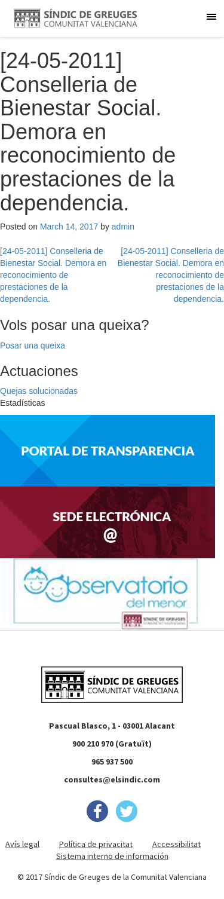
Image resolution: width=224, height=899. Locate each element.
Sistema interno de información (112, 856)
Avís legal (22, 844)
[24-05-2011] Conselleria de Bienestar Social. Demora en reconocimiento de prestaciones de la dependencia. (53, 275)
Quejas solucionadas (39, 391)
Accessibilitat (176, 844)
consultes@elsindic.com (112, 779)
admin (123, 226)
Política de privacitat (96, 844)
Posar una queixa (32, 345)
